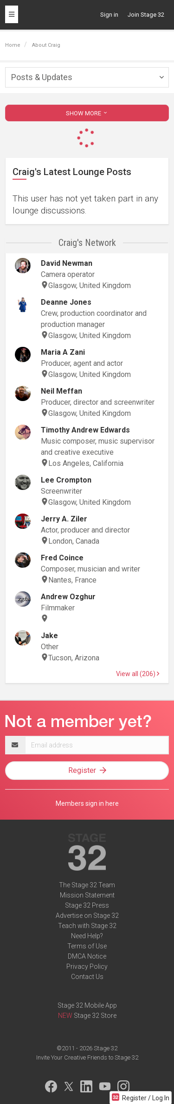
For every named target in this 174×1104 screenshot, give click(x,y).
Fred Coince (62, 557)
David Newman (66, 263)
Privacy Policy (87, 966)
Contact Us (87, 976)
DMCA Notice (87, 956)
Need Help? (87, 936)
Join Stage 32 (146, 14)
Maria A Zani (63, 352)
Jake (49, 635)
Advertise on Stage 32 (87, 915)
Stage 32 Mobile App (87, 1005)
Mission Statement (87, 895)
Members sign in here (87, 803)
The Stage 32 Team (87, 885)
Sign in (109, 14)
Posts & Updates (41, 77)
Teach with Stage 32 (87, 925)
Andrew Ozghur (68, 596)
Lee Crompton (66, 480)
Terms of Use (87, 946)
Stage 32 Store (95, 1015)
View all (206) (137, 673)
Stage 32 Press (87, 905)
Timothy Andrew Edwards (85, 430)
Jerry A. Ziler (64, 518)
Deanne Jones (66, 302)
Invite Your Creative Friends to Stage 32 (87, 1057)
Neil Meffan (61, 391)
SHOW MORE (87, 113)
